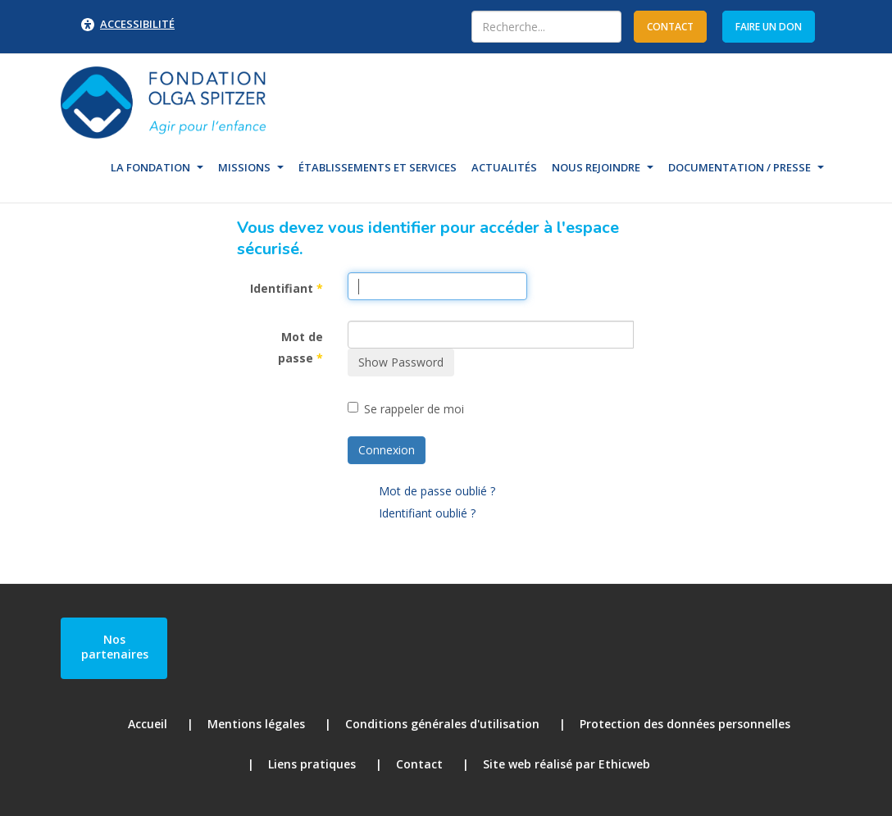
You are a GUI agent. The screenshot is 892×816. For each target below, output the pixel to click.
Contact (419, 764)
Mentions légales (256, 724)
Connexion (386, 450)
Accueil (147, 724)
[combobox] (546, 27)
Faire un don (768, 27)
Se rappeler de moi (406, 409)
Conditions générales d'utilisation (442, 724)
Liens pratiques (312, 764)
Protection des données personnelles (685, 724)
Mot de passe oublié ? (437, 491)
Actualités (504, 167)
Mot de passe (300, 348)
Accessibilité (137, 23)
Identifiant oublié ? (427, 513)
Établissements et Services (377, 167)
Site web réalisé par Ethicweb (566, 764)
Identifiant (286, 288)
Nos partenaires (114, 646)
